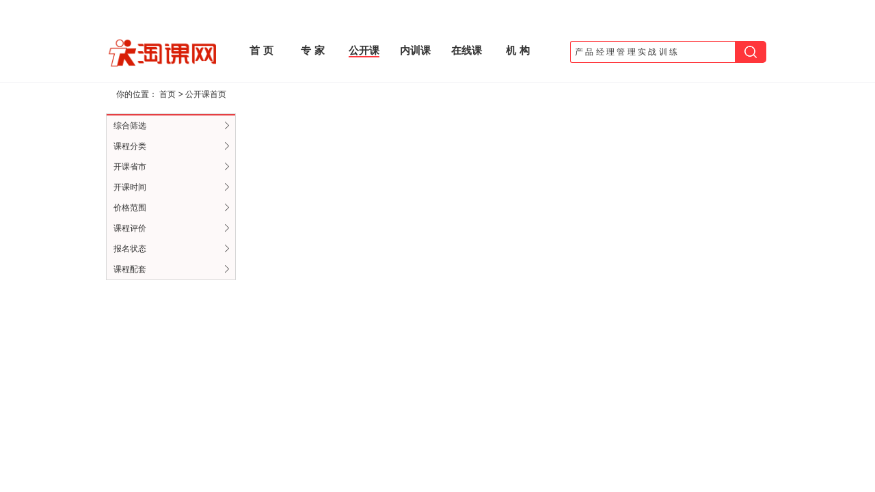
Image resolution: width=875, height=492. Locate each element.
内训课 (415, 50)
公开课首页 (205, 94)
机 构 (517, 50)
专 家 (312, 50)
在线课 (466, 50)
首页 (167, 94)
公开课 (364, 50)
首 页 (261, 50)
